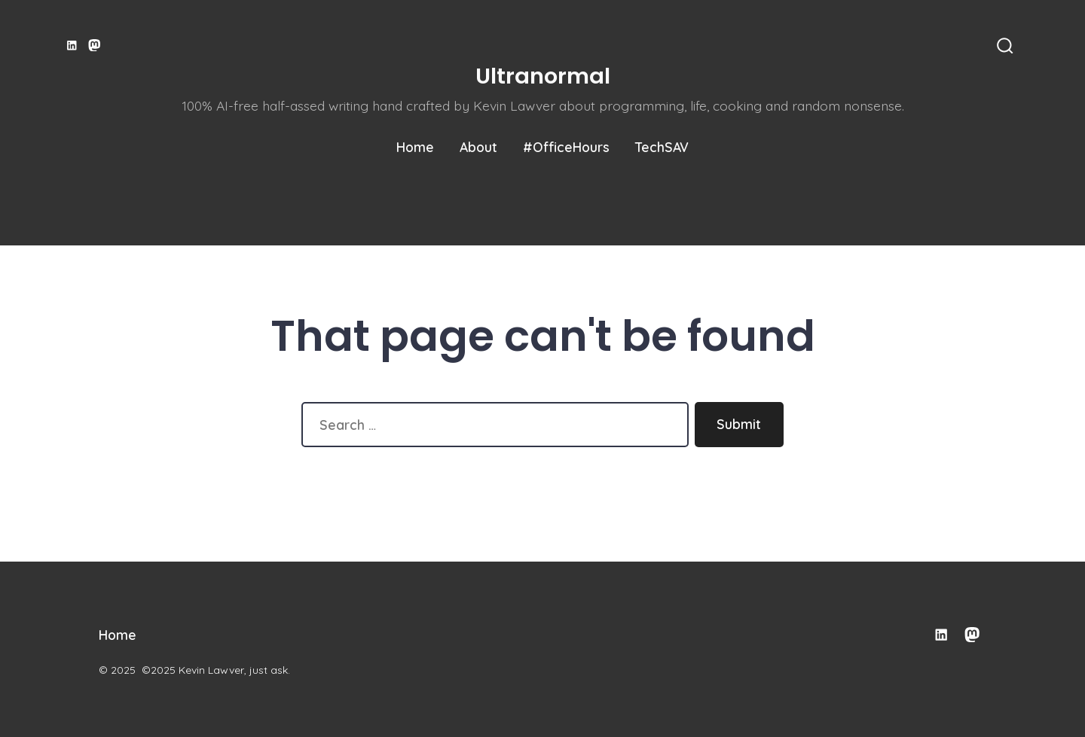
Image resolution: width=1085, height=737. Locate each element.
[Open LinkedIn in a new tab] (72, 45)
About (478, 147)
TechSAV (662, 147)
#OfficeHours (566, 147)
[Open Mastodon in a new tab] (94, 45)
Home (415, 147)
